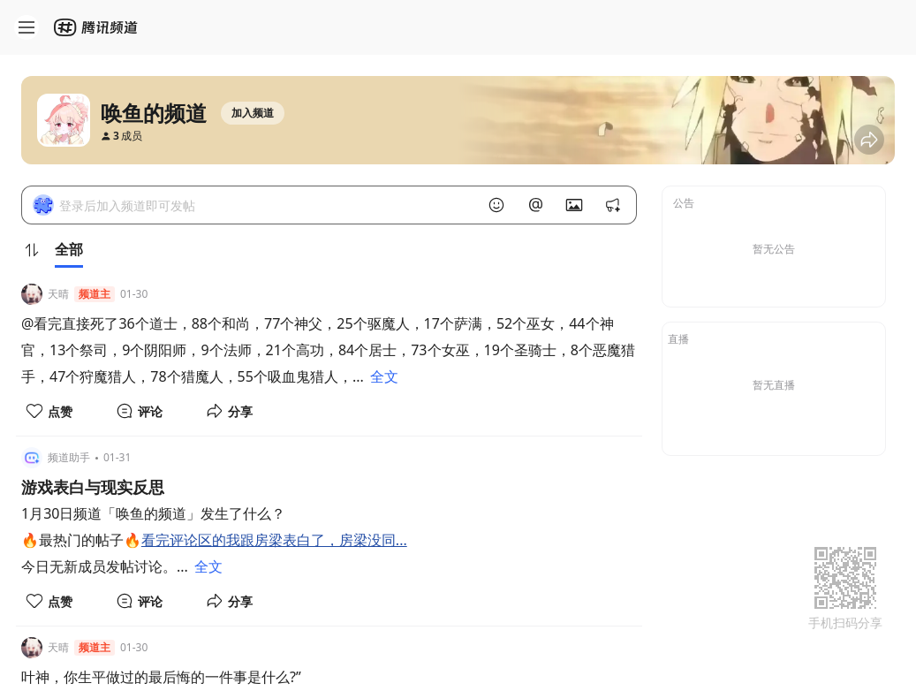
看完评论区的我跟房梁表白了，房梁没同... (274, 540)
